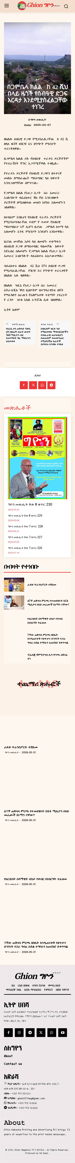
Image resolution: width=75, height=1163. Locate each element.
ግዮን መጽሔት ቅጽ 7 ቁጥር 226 (25, 547)
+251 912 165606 (27, 1103)
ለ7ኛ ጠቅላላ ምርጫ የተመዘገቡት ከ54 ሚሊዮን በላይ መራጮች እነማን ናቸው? (48, 603)
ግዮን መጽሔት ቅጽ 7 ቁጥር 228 (25, 526)
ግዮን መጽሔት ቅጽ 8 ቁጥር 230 (30, 504)
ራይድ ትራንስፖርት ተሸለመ (41, 584)
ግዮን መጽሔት (38, 119)
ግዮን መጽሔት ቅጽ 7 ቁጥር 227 (25, 537)
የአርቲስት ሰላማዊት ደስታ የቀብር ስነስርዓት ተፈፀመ (45, 620)
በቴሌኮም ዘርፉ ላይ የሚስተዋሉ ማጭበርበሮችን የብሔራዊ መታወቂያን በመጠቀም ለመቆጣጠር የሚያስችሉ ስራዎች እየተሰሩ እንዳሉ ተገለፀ (54, 336)
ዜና (38, 79)
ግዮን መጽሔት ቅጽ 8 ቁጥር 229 (25, 515)
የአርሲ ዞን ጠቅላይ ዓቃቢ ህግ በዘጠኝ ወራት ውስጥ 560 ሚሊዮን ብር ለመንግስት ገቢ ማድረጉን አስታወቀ (18, 335)
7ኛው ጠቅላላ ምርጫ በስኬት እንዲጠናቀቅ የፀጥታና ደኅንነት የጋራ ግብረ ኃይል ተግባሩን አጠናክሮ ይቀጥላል (47, 638)
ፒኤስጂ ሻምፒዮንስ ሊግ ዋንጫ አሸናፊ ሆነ (47, 657)
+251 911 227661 (21, 1093)
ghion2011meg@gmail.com (31, 1098)
